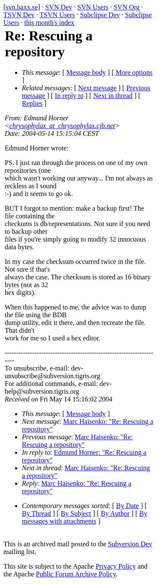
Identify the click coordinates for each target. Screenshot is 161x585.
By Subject (76, 513)
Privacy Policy (116, 566)
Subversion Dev (130, 544)
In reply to (69, 95)
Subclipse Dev (100, 14)
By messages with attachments (84, 517)
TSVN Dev (18, 14)
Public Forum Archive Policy (76, 574)
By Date (127, 505)
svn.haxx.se (22, 7)
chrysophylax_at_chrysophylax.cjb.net (62, 125)
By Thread (36, 513)
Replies (32, 103)
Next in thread (113, 95)
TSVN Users (57, 14)
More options (133, 72)
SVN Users (92, 7)
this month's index (49, 22)
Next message (97, 88)
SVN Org (126, 7)
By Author (115, 513)
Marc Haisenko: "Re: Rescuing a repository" (77, 440)
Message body (86, 72)
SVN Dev (58, 7)
